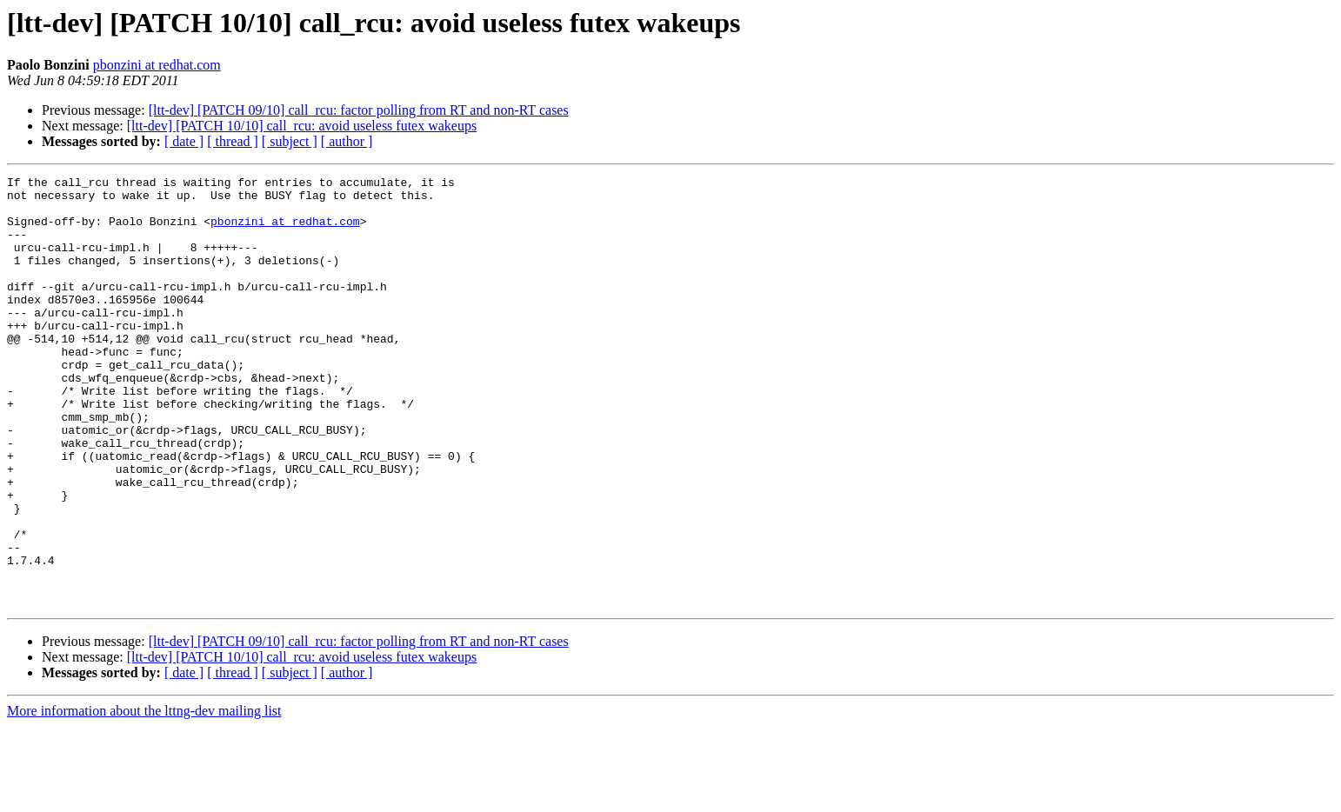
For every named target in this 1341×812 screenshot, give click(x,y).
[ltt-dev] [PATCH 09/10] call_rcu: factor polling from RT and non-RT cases (359, 110)
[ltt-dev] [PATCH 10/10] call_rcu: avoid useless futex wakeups (302, 125)
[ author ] (347, 141)
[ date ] (183, 141)
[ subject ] (289, 141)
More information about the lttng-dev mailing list (144, 796)
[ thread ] (232, 141)
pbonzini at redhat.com (157, 64)
